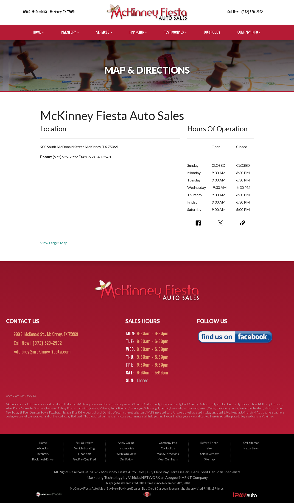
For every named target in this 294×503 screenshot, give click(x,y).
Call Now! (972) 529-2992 (245, 11)
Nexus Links (251, 448)
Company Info (249, 32)
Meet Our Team (168, 459)
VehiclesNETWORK (144, 477)
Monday (194, 172)
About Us (43, 448)
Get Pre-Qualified (84, 459)
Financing (138, 32)
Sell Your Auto (84, 443)
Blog (209, 448)
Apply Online (126, 443)
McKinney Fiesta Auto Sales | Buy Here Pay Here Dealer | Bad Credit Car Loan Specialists (171, 472)
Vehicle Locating (84, 448)
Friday (192, 202)
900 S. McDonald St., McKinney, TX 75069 (49, 11)
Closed (241, 146)
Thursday (194, 195)
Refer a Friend (209, 443)
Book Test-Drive (42, 459)
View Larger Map (53, 243)
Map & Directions (168, 454)
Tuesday (194, 180)
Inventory (70, 32)
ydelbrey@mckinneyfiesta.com (42, 352)
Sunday (193, 165)
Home (38, 32)
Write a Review (126, 454)
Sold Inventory (209, 454)
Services (104, 32)
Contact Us (168, 448)
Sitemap (209, 459)
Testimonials (175, 32)
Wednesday (196, 187)
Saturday (194, 209)
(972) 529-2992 (47, 343)
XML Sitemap (251, 443)
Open (216, 146)
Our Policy (212, 32)
